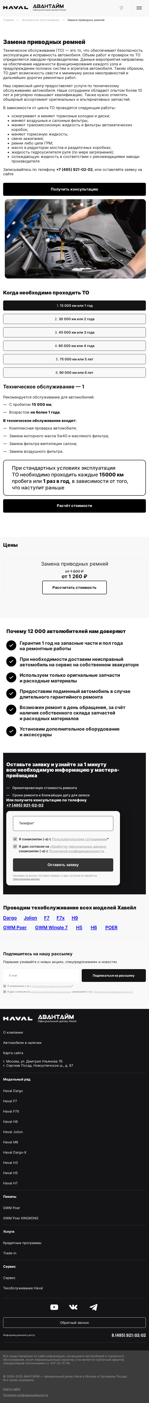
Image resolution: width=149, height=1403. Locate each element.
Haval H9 (10, 1121)
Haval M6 (10, 1142)
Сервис (9, 1278)
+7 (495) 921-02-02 (74, 169)
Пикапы (9, 1196)
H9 (75, 918)
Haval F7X (11, 1111)
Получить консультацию (74, 189)
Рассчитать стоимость (74, 587)
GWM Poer (15, 927)
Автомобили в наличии (22, 1043)
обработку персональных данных (77, 846)
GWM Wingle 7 (51, 927)
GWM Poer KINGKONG (20, 1218)
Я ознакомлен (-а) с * (64, 839)
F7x (61, 918)
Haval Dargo (13, 1091)
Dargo (10, 918)
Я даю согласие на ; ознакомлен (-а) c (62, 848)
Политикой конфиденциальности (76, 851)
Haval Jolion (13, 1132)
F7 (47, 918)
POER (111, 927)
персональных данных (26, 878)
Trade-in (9, 1253)
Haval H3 (10, 1163)
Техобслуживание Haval (23, 1288)
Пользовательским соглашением (79, 839)
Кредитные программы (22, 1243)
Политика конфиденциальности (25, 1395)
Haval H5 (10, 1173)
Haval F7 (10, 1101)
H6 (94, 927)
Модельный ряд (17, 1079)
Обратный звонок (74, 1322)
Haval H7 (10, 1183)
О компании (13, 1032)
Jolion (30, 918)
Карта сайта (13, 1053)
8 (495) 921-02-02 (129, 1335)
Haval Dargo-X (14, 1152)
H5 (79, 927)
